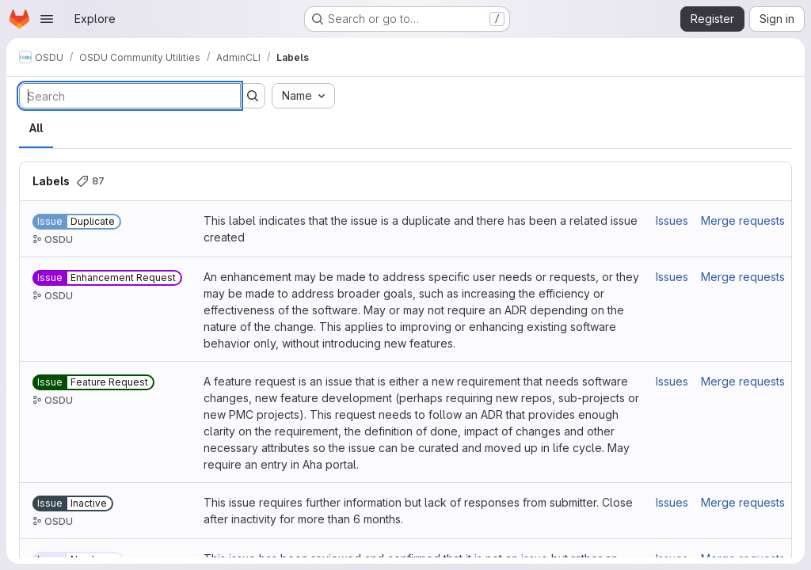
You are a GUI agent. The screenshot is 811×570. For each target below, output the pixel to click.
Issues (672, 220)
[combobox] (303, 95)
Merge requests (743, 220)
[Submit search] (252, 95)
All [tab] (36, 128)
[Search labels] (130, 95)
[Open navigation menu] (46, 19)
